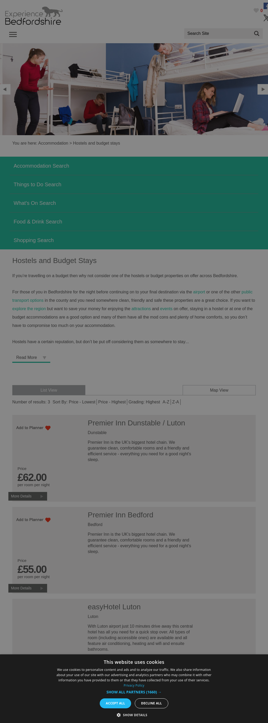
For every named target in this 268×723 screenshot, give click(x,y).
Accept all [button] (115, 703)
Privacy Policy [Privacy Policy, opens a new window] (134, 685)
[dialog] (134, 688)
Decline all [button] (151, 703)
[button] (134, 692)
